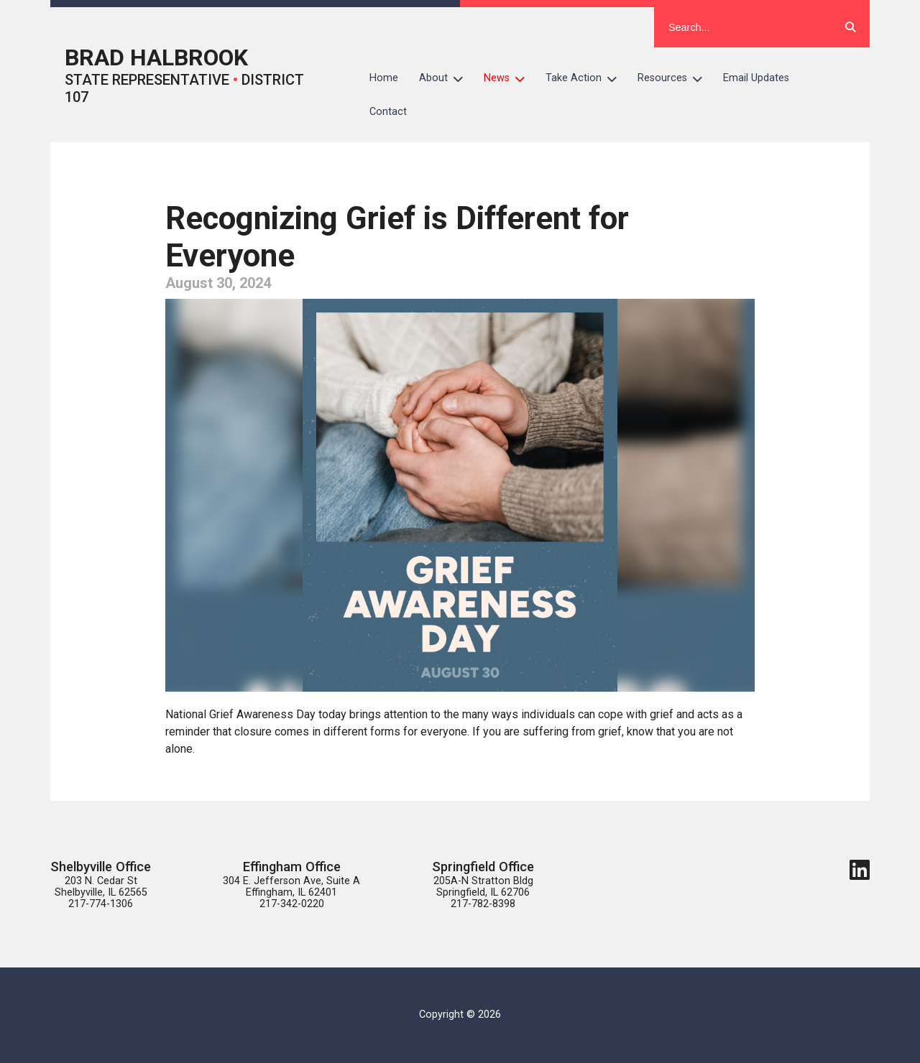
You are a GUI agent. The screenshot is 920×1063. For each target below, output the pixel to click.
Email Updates (756, 78)
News (509, 78)
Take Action (586, 78)
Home (383, 78)
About (446, 78)
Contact (388, 112)
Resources (675, 78)
